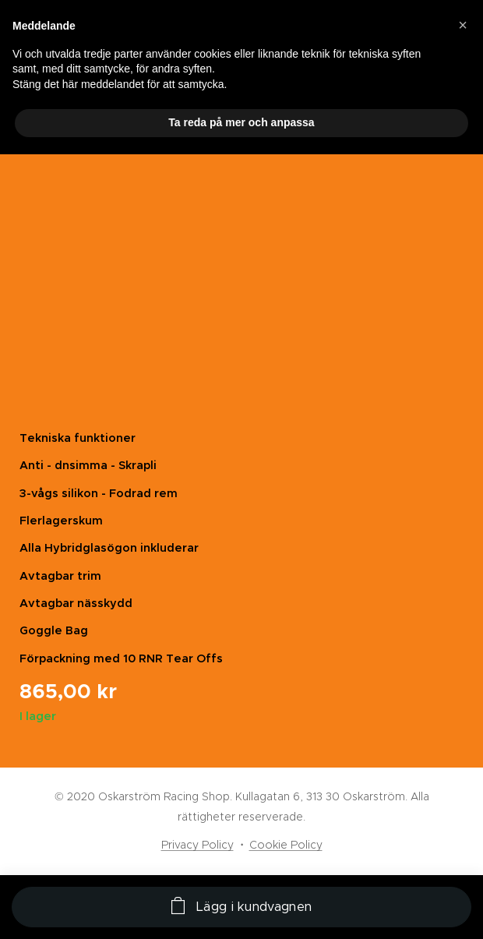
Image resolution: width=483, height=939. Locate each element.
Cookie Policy (286, 845)
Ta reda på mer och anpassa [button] (241, 122)
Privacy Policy (197, 845)
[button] (462, 24)
